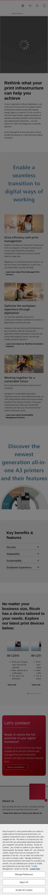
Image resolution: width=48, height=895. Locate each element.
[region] (24, 859)
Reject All (24, 882)
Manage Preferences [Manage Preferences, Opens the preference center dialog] (24, 874)
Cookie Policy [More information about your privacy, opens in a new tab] (35, 869)
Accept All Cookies (24, 890)
